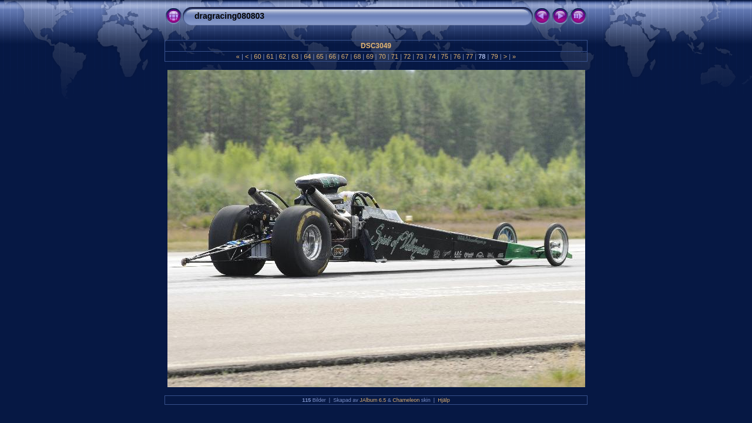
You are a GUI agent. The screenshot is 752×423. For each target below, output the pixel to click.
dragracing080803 (229, 16)
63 (295, 56)
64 (307, 56)
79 (494, 56)
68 (357, 56)
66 (332, 56)
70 (382, 56)
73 (419, 56)
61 (269, 56)
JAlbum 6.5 (373, 400)
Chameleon (405, 400)
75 (444, 56)
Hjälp (444, 400)
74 (432, 56)
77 (469, 56)
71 (395, 56)
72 (407, 56)
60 (257, 56)
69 (369, 56)
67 (345, 56)
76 (457, 56)
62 (282, 56)
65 (319, 56)
